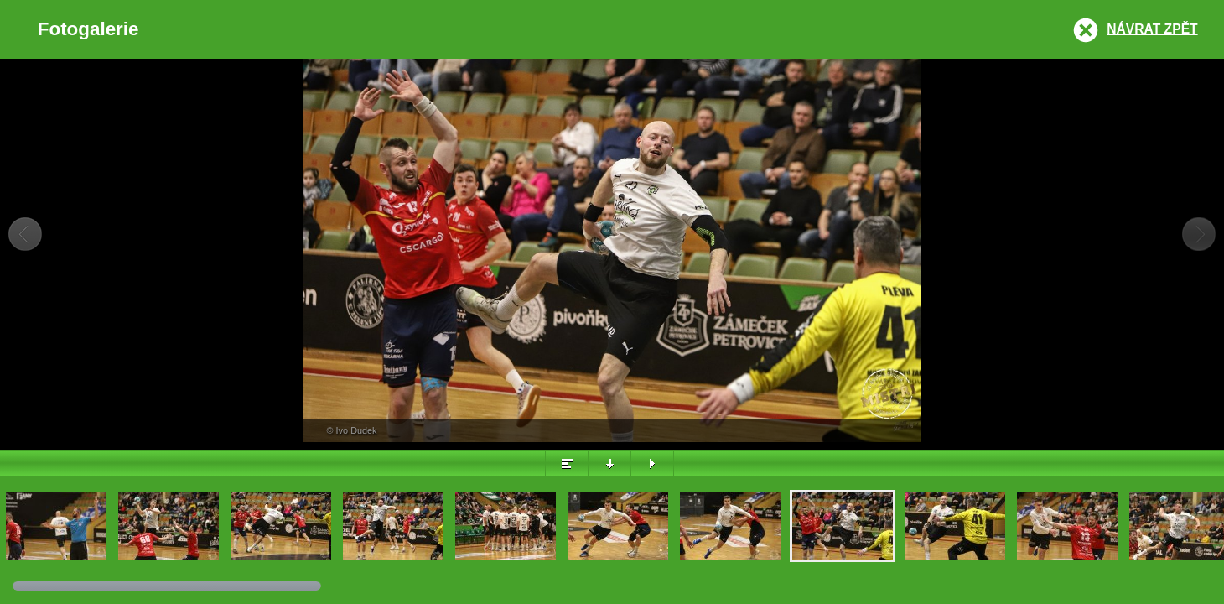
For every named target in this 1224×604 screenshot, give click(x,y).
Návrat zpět (1152, 29)
